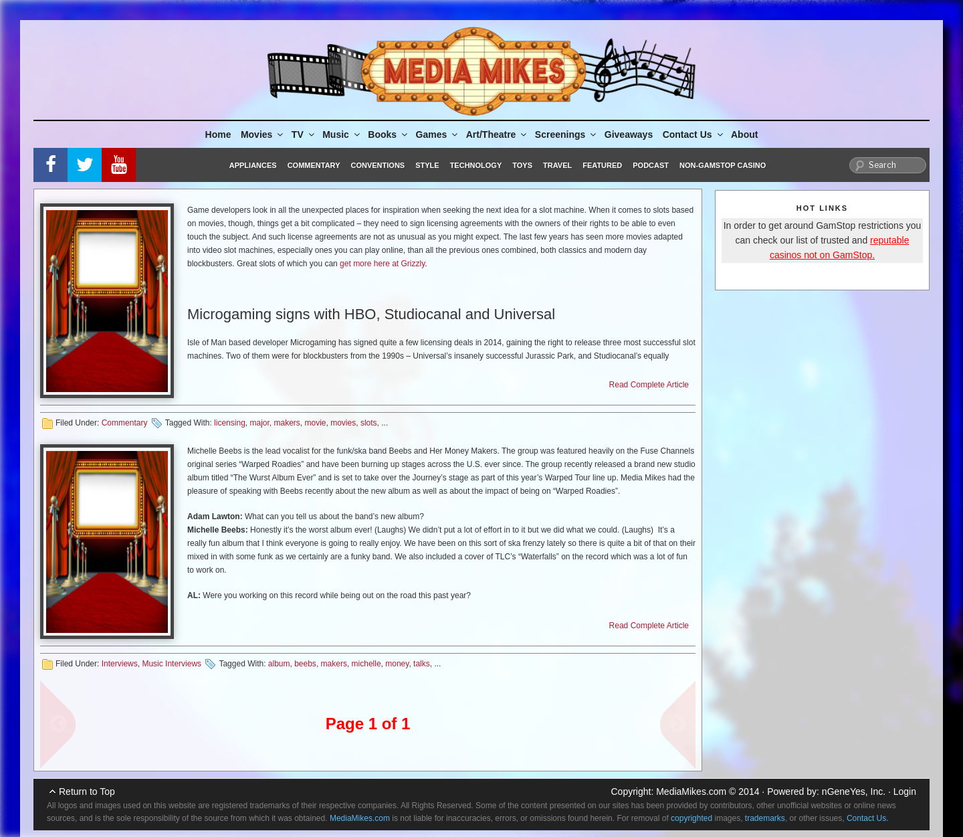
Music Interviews (171, 663)
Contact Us (694, 134)
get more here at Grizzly (382, 263)
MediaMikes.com (691, 791)
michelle (366, 663)
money (397, 663)
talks (421, 663)
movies (343, 423)
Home (218, 134)
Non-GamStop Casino (722, 165)
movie (315, 423)
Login (904, 791)
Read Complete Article (649, 384)
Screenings (566, 134)
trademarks (765, 818)
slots (368, 423)
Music (342, 134)
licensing (229, 423)
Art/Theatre (497, 134)
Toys (522, 165)
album (279, 663)
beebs (305, 663)
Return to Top (87, 791)
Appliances (253, 165)
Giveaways (629, 134)
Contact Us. (868, 818)
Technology (476, 165)
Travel (557, 165)
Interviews (120, 663)
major (259, 423)
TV (304, 134)
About (744, 134)
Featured (602, 165)
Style (427, 165)
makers (287, 423)
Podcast (651, 165)
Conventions (377, 165)
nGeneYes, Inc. (853, 791)
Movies (263, 134)
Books (388, 134)
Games (438, 134)
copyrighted (691, 818)
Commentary (314, 165)
